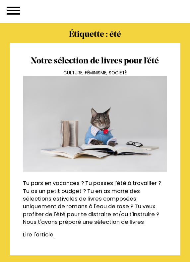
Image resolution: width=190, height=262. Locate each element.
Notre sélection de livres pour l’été (95, 61)
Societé (118, 73)
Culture (73, 73)
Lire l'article (38, 234)
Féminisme (95, 73)
